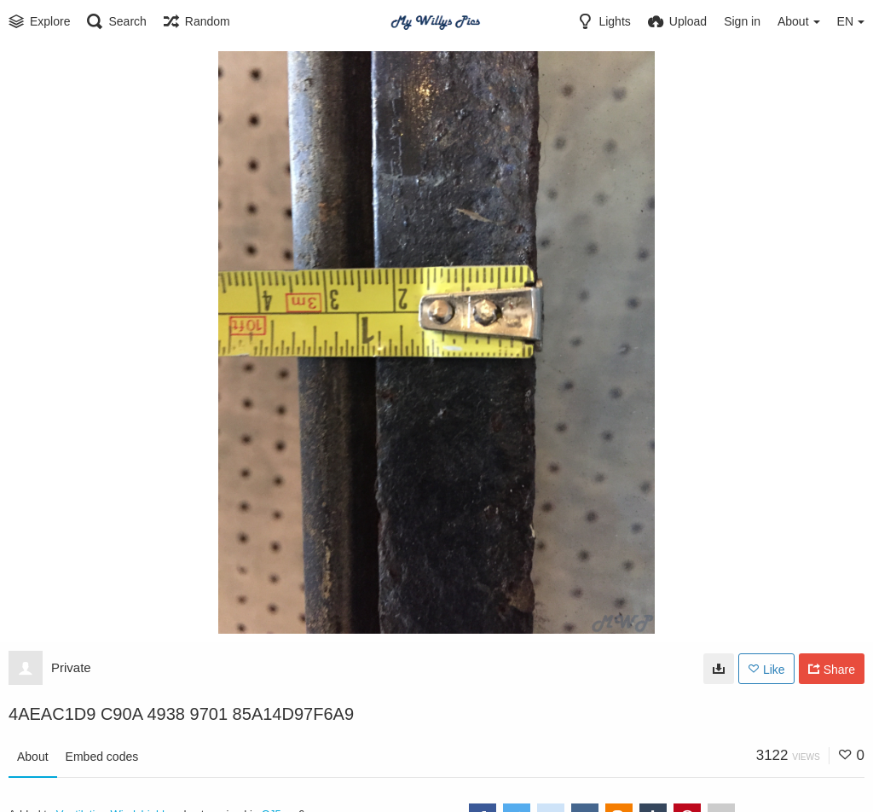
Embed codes (102, 756)
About (33, 756)
